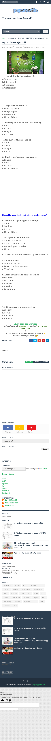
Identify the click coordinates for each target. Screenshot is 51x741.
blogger (29, 362)
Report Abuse (8, 475)
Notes (6, 598)
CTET (41, 586)
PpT (3, 487)
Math (36, 594)
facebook (44, 362)
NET (43, 594)
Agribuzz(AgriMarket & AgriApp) (28, 553)
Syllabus (27, 602)
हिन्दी (15, 606)
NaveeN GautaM (11, 501)
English (15, 590)
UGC (41, 602)
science (18, 602)
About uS (5, 491)
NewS (4, 489)
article (17, 586)
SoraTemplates (18, 685)
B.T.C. (25, 586)
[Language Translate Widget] (14, 469)
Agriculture (12, 39)
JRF (29, 594)
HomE (4, 479)
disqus (36, 362)
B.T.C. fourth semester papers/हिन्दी (28, 524)
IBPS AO (21, 39)
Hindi (6, 594)
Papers (36, 598)
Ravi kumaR (9, 506)
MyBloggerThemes (39, 685)
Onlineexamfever (11, 503)
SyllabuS (5, 484)
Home (4, 39)
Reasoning (7, 602)
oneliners (27, 598)
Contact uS (6, 494)
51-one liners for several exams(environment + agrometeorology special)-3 (31, 546)
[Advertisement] (21, 98)
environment (26, 590)
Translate (41, 469)
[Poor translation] (8, 701)
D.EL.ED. (6, 590)
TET (35, 602)
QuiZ (4, 482)
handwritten (38, 590)
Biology (33, 586)
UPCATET (29, 39)
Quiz (43, 598)
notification (16, 598)
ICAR (22, 594)
